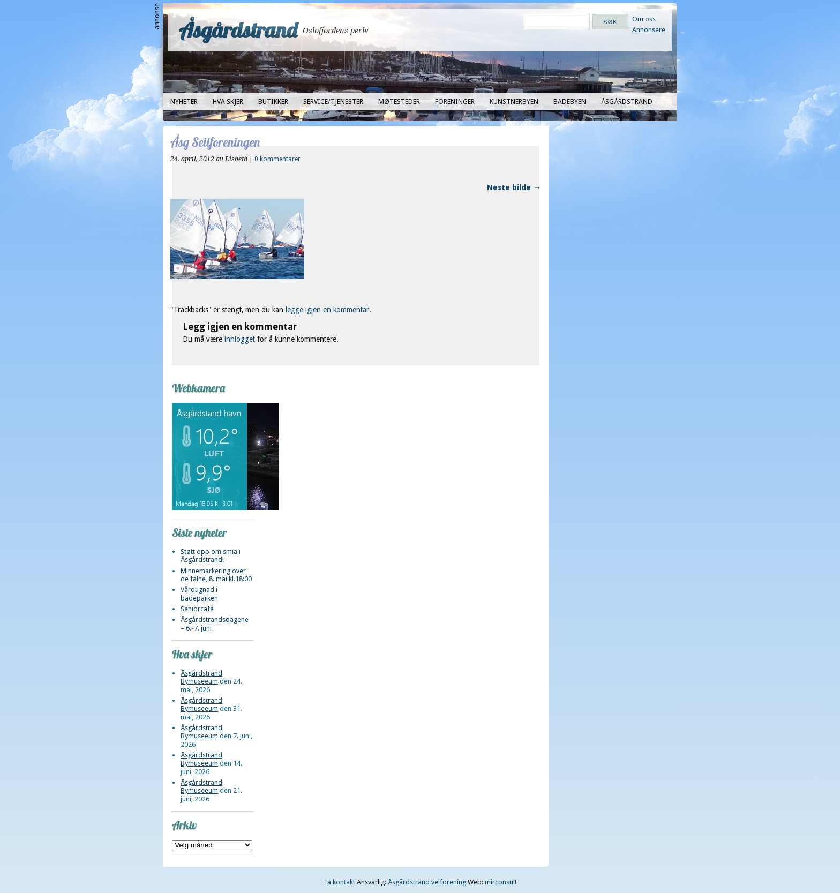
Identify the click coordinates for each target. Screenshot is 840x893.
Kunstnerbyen (514, 101)
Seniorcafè (197, 609)
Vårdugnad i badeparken (199, 594)
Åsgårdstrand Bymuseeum (201, 677)
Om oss (644, 19)
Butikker (273, 101)
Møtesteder (399, 101)
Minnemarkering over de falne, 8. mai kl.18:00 (216, 575)
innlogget (239, 339)
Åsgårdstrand (238, 30)
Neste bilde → (514, 187)
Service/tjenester (333, 101)
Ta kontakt (339, 882)
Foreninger (455, 101)
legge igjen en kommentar (327, 309)
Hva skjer (228, 101)
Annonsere (648, 30)
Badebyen (569, 101)
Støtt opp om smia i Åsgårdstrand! (211, 555)
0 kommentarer (277, 159)
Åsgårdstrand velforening (427, 882)
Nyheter (184, 101)
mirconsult (501, 882)
